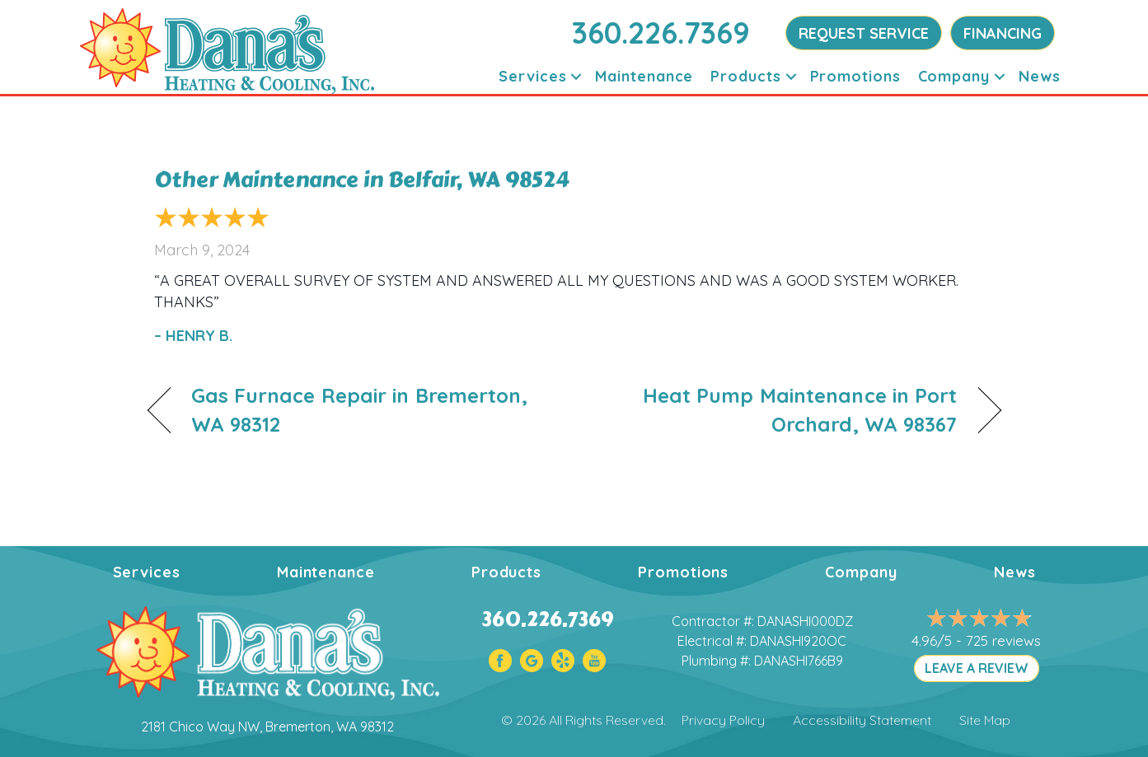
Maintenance (326, 572)
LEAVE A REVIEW (977, 668)
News (1015, 572)
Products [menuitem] (745, 76)
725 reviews (1003, 640)
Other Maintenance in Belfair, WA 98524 (361, 179)
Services (146, 572)
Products (506, 572)
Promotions (683, 572)
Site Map (984, 720)
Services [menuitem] (532, 76)
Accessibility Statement (862, 720)
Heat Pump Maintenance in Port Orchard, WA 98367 (778, 410)
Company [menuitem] (954, 76)
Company (861, 572)
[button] (576, 76)
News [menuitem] (1040, 76)
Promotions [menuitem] (855, 76)
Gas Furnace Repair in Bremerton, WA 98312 (359, 410)
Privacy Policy (723, 720)
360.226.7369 (661, 32)
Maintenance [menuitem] (644, 76)
